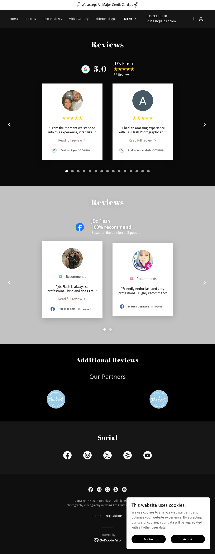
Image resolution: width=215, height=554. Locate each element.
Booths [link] (30, 18)
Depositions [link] (114, 515)
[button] (130, 18)
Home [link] (14, 18)
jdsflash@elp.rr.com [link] (161, 21)
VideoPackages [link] (106, 18)
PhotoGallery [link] (52, 18)
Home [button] (96, 515)
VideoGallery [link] (79, 18)
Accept (187, 539)
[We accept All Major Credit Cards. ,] (107, 5)
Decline (148, 539)
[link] (72, 140)
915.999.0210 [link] (157, 16)
